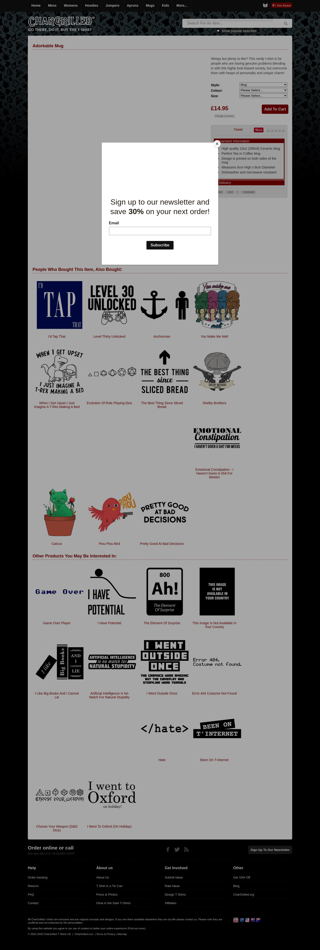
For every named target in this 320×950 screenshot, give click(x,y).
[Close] (217, 143)
